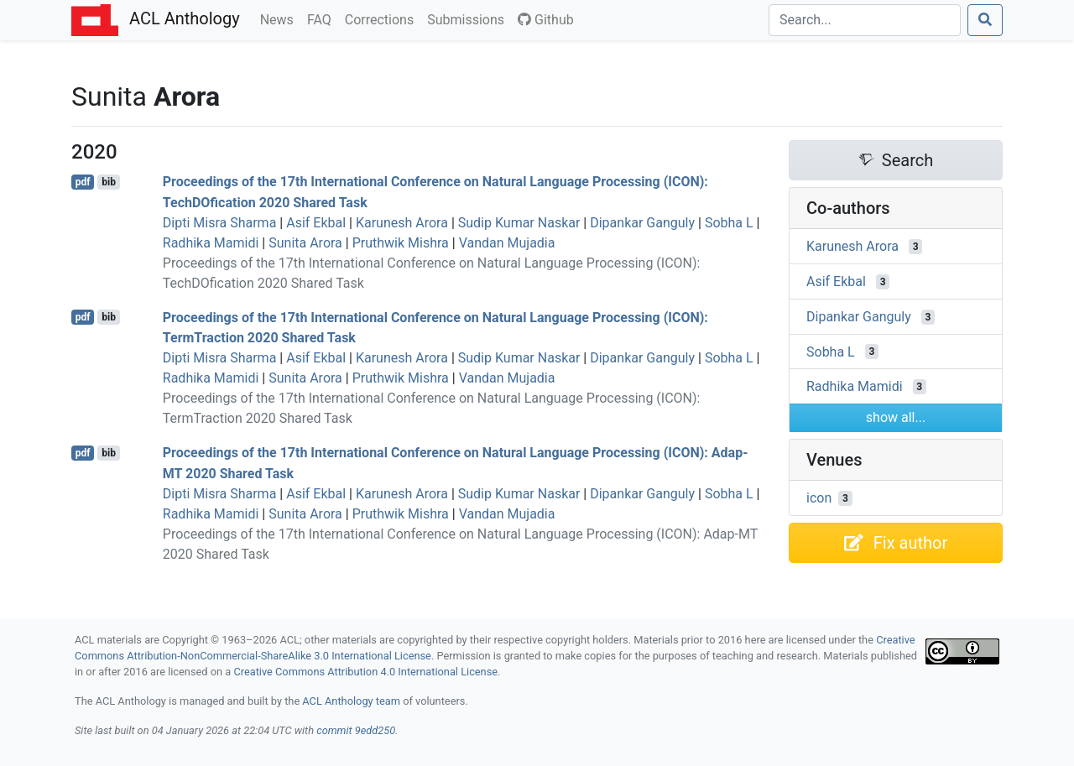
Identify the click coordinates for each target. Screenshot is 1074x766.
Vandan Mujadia (507, 243)
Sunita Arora (305, 243)
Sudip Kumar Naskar (519, 223)
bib (109, 182)
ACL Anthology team (351, 701)
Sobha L (729, 223)
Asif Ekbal (316, 223)
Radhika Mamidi (211, 243)
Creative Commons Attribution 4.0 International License (365, 671)
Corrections (382, 18)
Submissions (469, 18)
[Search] (865, 20)
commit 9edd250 (355, 730)
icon (819, 498)
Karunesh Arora (402, 223)
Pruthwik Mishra (400, 243)
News (280, 18)
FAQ (322, 18)
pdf (83, 182)
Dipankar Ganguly (642, 223)
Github (546, 20)
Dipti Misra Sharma (220, 223)
